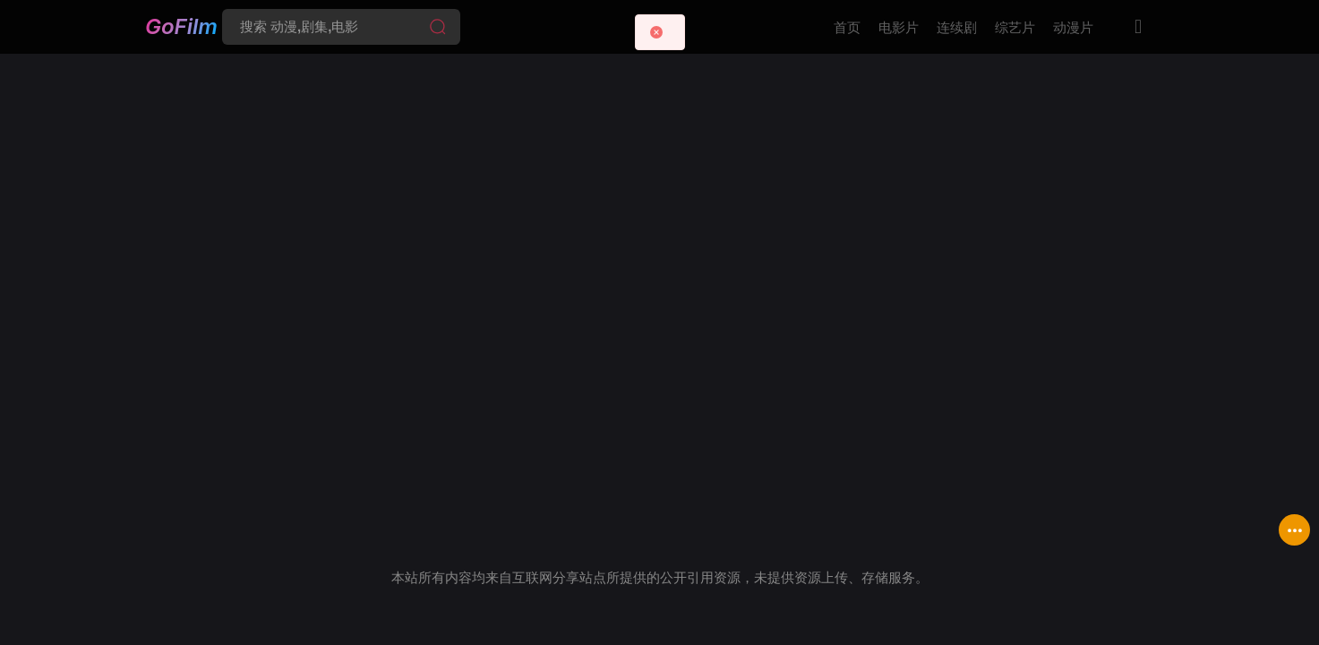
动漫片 (1073, 27)
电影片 (898, 27)
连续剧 (957, 27)
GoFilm (181, 24)
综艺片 (1015, 27)
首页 (847, 27)
